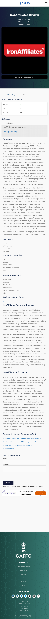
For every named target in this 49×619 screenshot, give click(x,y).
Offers (23, 578)
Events (23, 581)
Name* (5, 458)
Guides (23, 574)
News (23, 585)
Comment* (6, 464)
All (4, 301)
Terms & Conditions (24, 603)
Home (3, 95)
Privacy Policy (24, 611)
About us (24, 601)
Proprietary (10, 131)
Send (8, 483)
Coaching (23, 570)
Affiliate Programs (12, 95)
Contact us (24, 606)
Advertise (24, 608)
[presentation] (18, 477)
